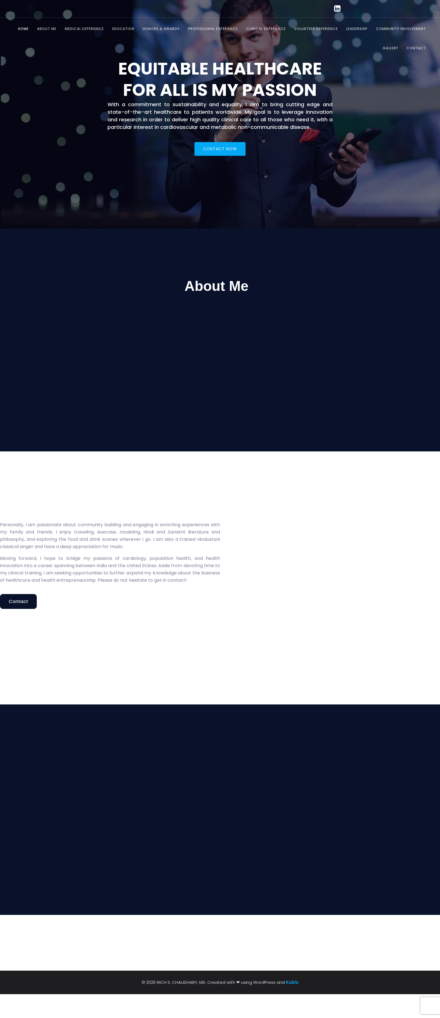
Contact (416, 48)
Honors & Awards (161, 28)
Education (123, 28)
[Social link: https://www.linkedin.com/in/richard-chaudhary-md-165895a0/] (335, 9)
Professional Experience (213, 28)
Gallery (390, 48)
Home (23, 28)
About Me (46, 28)
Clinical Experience (266, 28)
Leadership (357, 28)
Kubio (292, 1006)
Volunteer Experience (316, 28)
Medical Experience (84, 28)
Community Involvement (401, 28)
